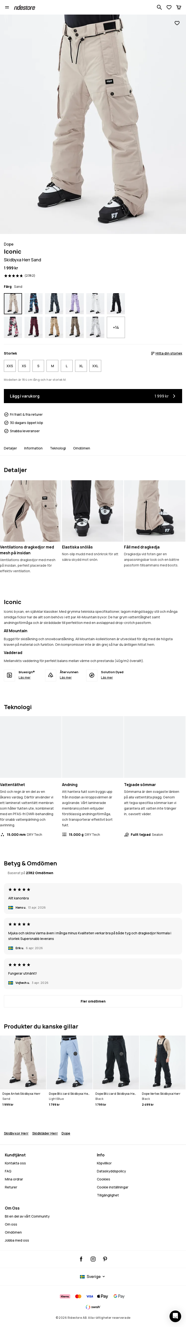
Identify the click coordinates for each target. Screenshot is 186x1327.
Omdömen (81, 448)
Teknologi (58, 448)
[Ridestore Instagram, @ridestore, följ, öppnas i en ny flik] (93, 1259)
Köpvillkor (104, 1163)
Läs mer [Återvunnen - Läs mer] (66, 677)
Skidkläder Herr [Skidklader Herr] (45, 1133)
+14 (116, 327)
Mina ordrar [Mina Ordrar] (14, 1179)
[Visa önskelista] (169, 7)
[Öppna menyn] (7, 7)
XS (24, 366)
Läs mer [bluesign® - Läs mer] (25, 677)
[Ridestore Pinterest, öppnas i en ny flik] (104, 1259)
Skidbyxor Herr (16, 1133)
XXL (95, 366)
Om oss (11, 1224)
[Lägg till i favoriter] (177, 23)
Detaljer (10, 448)
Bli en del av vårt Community (27, 1216)
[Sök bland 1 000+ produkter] (159, 7)
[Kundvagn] (179, 7)
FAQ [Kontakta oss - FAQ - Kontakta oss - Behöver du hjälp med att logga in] (8, 1171)
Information (33, 448)
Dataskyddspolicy (111, 1171)
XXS (10, 366)
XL (81, 366)
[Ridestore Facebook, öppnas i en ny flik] (81, 1259)
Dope (66, 1133)
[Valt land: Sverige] (93, 1276)
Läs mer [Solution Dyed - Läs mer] (107, 677)
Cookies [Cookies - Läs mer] (103, 1179)
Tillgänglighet (108, 1195)
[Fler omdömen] (93, 1001)
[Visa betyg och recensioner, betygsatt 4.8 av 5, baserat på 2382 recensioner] (19, 276)
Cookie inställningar (112, 1187)
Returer (11, 1187)
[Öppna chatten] (175, 1316)
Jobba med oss (17, 1240)
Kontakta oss (15, 1163)
